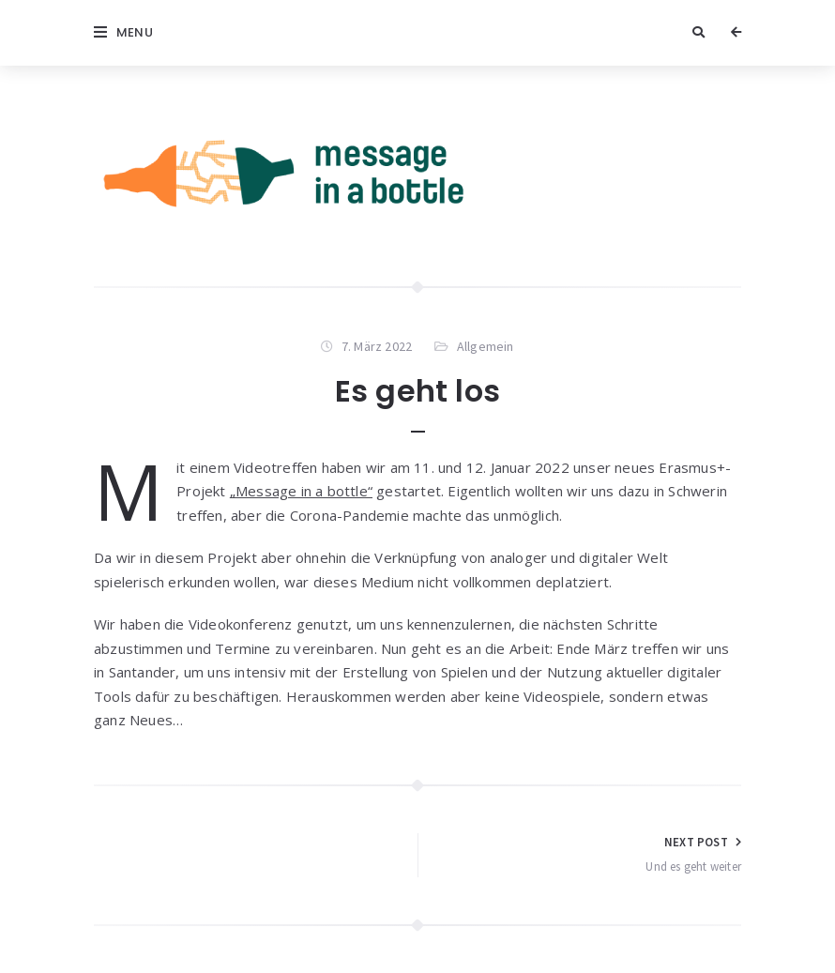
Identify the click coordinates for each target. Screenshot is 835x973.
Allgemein (485, 346)
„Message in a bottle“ (301, 490)
